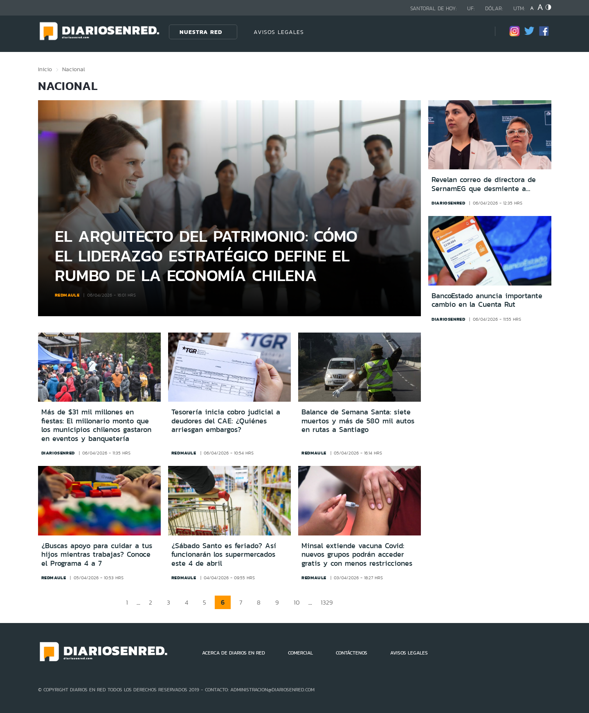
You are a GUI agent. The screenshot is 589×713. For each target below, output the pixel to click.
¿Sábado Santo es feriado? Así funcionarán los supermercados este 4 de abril (223, 554)
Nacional (73, 69)
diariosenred (448, 203)
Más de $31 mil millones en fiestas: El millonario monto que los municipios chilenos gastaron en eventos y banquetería (96, 425)
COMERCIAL (300, 653)
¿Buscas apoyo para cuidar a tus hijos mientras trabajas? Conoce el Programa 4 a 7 (96, 554)
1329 (327, 602)
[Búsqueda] (476, 32)
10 (297, 602)
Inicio (45, 69)
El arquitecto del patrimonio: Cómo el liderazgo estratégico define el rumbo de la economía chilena (206, 255)
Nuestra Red (201, 31)
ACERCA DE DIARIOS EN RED (233, 653)
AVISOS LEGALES (279, 32)
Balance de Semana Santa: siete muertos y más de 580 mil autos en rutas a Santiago (357, 421)
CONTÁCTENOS (351, 653)
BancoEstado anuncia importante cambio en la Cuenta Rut (487, 300)
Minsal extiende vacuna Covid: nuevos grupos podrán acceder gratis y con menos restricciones (356, 554)
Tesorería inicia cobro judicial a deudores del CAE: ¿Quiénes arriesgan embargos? (225, 421)
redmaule (67, 295)
